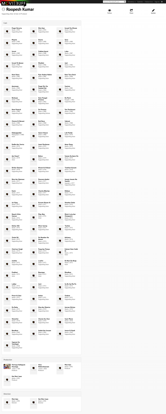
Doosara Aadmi (43, 179)
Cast (5, 23)
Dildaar (67, 191)
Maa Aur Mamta (44, 307)
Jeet (40, 284)
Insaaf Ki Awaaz (17, 63)
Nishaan (15, 98)
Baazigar (41, 272)
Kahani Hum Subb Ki (71, 250)
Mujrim (14, 40)
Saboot (67, 121)
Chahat (67, 296)
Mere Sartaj (42, 226)
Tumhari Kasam (70, 168)
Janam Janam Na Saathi (71, 180)
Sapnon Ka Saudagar (16, 343)
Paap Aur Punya (44, 249)
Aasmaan (15, 86)
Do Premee (42, 109)
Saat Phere (69, 319)
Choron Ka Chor (44, 319)
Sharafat (15, 319)
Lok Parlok (68, 133)
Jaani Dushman (43, 144)
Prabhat (15, 272)
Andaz (40, 296)
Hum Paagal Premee (42, 99)
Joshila (14, 261)
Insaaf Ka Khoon (71, 28)
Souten (67, 86)
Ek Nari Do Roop (70, 261)
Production (8, 359)
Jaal (66, 63)
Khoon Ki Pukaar (44, 168)
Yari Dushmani (70, 109)
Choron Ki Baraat (18, 121)
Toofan (67, 226)
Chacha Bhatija (44, 191)
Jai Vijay (15, 203)
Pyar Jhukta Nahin (45, 75)
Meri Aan (41, 28)
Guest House (43, 133)
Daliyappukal (16, 133)
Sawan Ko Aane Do (71, 156)
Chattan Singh (17, 249)
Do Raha (15, 307)
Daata (40, 40)
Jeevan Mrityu (70, 307)
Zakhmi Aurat (43, 51)
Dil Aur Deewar (17, 168)
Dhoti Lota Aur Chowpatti (70, 215)
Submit (140, 2)
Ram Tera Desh (70, 75)
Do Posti (68, 98)
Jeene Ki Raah (70, 330)
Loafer (40, 261)
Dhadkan (68, 272)
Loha (66, 51)
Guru (66, 40)
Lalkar (14, 284)
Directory (132, 2)
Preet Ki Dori (16, 296)
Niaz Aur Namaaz (18, 179)
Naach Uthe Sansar (16, 215)
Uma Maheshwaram (43, 366)
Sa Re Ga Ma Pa (70, 284)
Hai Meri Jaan (17, 376)
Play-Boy (41, 214)
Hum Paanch (16, 109)
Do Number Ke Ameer (43, 238)
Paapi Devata (17, 28)
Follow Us (149, 2)
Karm (14, 191)
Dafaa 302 (15, 226)
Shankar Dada (70, 203)
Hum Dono (15, 75)
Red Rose (41, 121)
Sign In (157, 2)
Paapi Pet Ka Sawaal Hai (43, 87)
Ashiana (68, 237)
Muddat (41, 63)
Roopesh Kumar (20, 9)
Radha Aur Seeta (18, 144)
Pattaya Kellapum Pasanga (18, 366)
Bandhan (15, 330)
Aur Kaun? (15, 156)
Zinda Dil (15, 237)
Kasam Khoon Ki (44, 203)
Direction (7, 394)
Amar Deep (69, 144)
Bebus (40, 156)
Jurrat (14, 51)
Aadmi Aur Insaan (44, 330)
